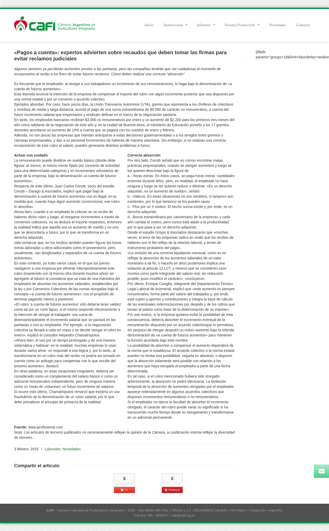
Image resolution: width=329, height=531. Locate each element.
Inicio (148, 25)
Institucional (175, 24)
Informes (206, 24)
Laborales (53, 449)
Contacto (303, 25)
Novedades (277, 25)
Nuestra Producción (242, 24)
